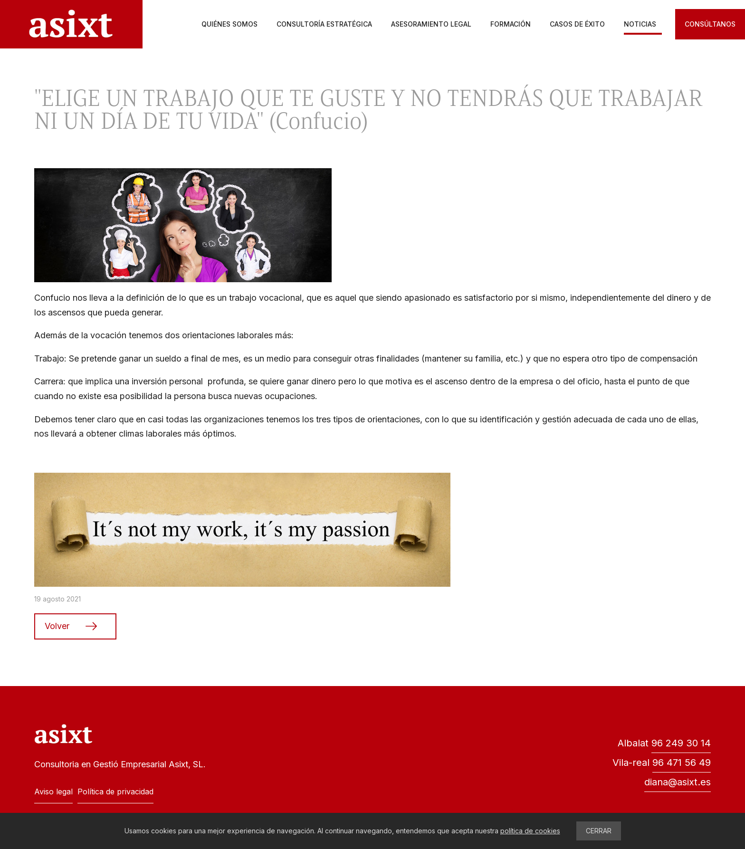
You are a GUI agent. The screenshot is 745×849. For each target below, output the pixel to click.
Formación (510, 24)
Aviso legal (53, 791)
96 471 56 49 (681, 762)
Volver (57, 626)
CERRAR (598, 831)
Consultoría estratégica (324, 24)
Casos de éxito (577, 24)
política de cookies (530, 831)
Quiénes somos (229, 24)
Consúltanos (710, 24)
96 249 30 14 (681, 743)
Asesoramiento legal (431, 24)
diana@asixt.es (677, 782)
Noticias (640, 24)
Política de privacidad (115, 791)
